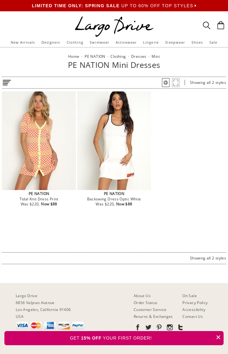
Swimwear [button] (99, 42)
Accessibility (193, 309)
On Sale (189, 295)
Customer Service (150, 309)
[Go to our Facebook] (137, 328)
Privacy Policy (195, 302)
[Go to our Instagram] (169, 328)
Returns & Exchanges (153, 316)
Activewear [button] (126, 42)
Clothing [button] (75, 42)
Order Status (145, 302)
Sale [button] (213, 42)
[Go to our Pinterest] (158, 328)
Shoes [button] (197, 42)
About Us (142, 295)
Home (73, 56)
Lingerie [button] (151, 42)
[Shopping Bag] (221, 25)
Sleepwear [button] (175, 42)
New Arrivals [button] (23, 42)
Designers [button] (51, 42)
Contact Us (192, 316)
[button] (166, 82)
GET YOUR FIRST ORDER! (147, 337)
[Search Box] (206, 25)
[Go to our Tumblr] (180, 328)
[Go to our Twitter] (147, 328)
